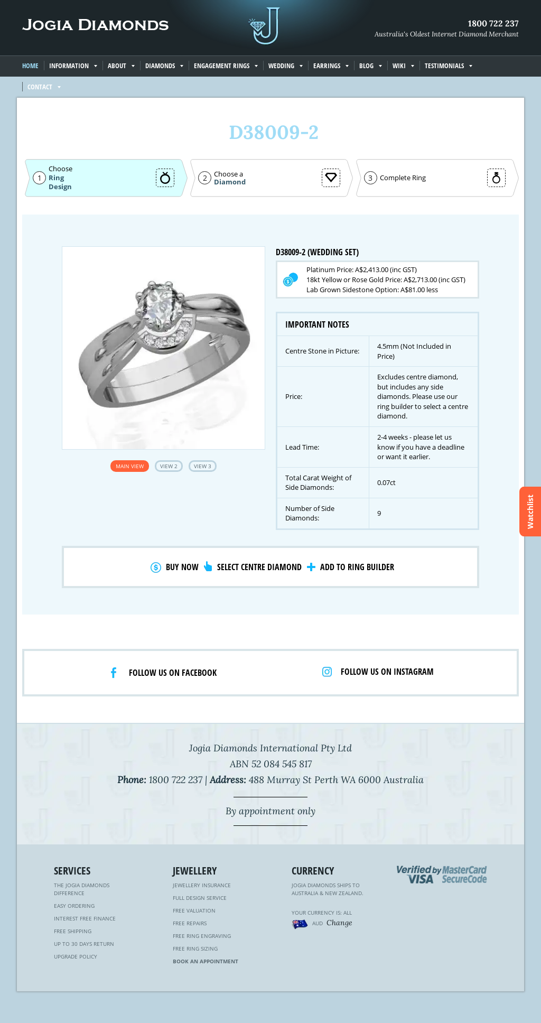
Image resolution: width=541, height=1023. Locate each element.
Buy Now (182, 567)
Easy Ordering (74, 905)
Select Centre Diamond (259, 567)
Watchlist (530, 512)
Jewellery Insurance (202, 885)
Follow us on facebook (173, 672)
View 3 (202, 466)
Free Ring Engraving (202, 936)
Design (60, 187)
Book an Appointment (205, 961)
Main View (130, 466)
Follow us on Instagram (387, 671)
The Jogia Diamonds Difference (81, 889)
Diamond (230, 182)
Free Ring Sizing (195, 948)
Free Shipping (72, 931)
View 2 (169, 466)
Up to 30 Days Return (84, 943)
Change (339, 922)
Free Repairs (190, 923)
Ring (56, 177)
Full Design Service (200, 897)
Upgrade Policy (75, 956)
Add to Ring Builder (357, 567)
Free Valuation (194, 910)
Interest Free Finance (85, 918)
